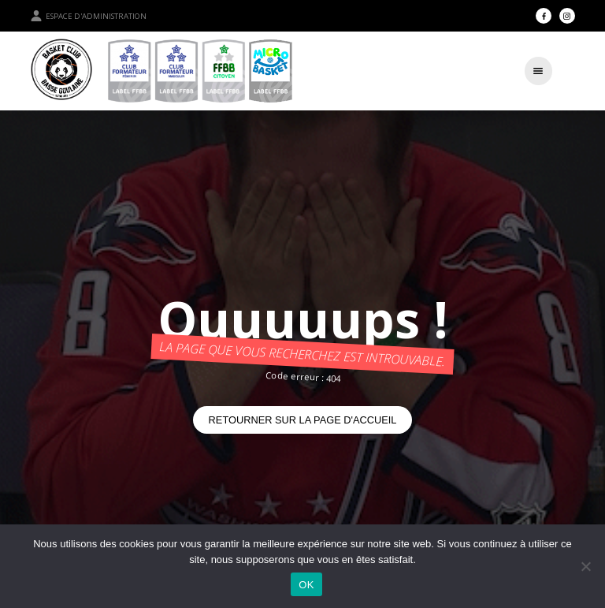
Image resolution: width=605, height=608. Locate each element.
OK (306, 585)
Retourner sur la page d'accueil (303, 420)
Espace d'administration (88, 15)
